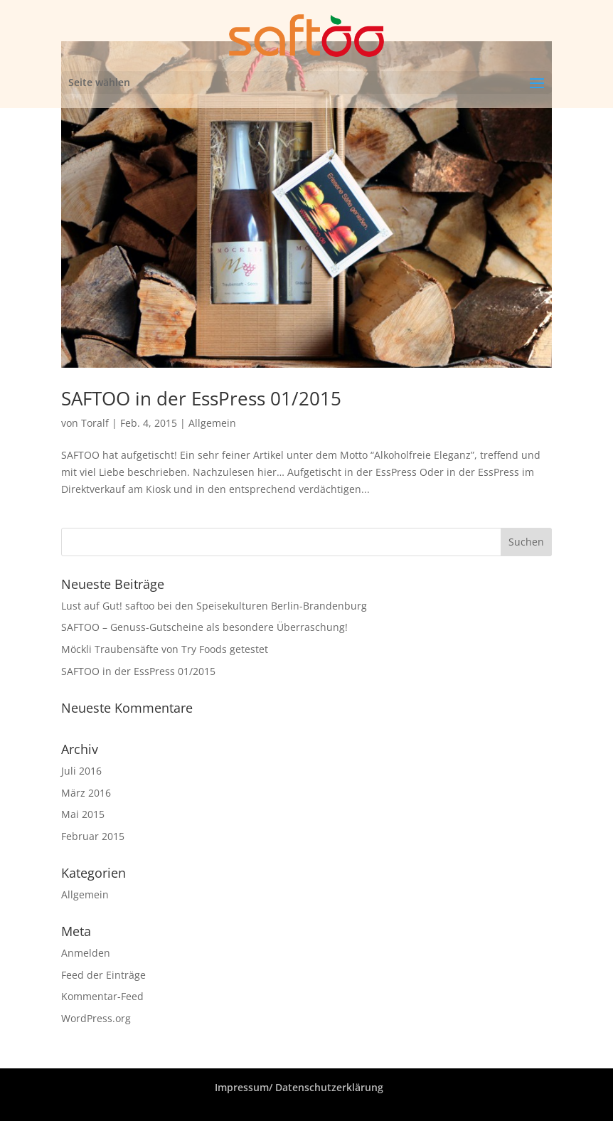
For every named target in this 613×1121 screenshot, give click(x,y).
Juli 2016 (81, 770)
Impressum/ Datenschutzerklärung (299, 1087)
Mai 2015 (83, 814)
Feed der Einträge (103, 975)
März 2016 (86, 792)
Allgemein (212, 423)
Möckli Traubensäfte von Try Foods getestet (164, 649)
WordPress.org (96, 1018)
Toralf (95, 423)
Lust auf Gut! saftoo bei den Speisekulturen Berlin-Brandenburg (214, 605)
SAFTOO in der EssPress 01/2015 (201, 398)
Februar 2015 (92, 836)
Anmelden (85, 953)
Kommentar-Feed (102, 996)
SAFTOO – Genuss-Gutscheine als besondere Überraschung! (204, 627)
